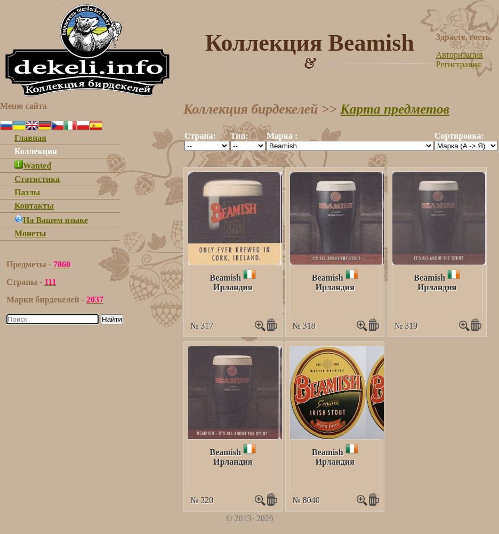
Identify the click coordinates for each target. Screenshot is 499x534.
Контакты (34, 205)
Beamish (225, 277)
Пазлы (27, 192)
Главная (30, 137)
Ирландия (232, 287)
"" (206, 146)
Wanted (32, 165)
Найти (112, 319)
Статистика (37, 179)
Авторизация (459, 54)
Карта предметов (394, 109)
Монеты (30, 233)
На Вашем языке (51, 220)
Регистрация (458, 64)
